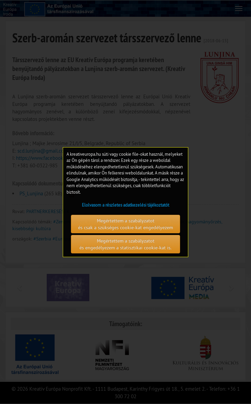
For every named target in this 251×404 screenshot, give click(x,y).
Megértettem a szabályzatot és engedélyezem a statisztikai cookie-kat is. (125, 244)
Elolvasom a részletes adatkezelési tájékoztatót (125, 205)
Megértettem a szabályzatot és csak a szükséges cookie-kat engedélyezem (125, 224)
